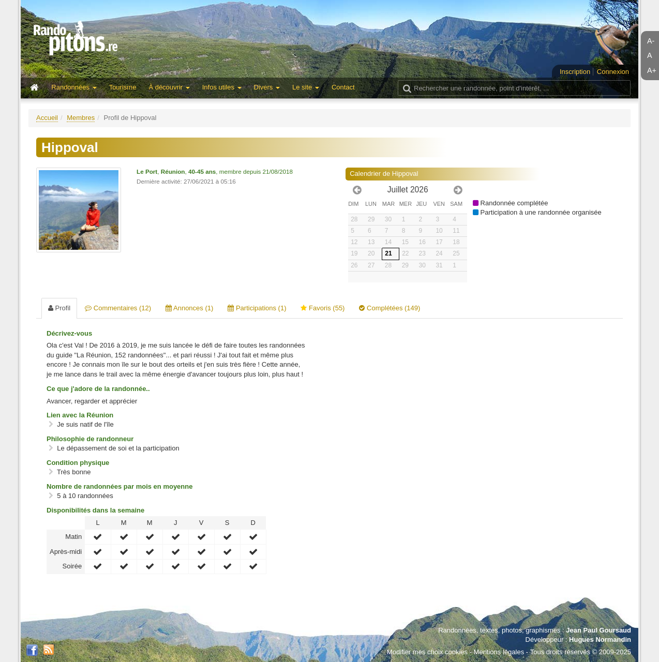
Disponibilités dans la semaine (95, 510)
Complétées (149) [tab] (389, 308)
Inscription (575, 72)
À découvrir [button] (168, 87)
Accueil (47, 118)
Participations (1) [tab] (257, 308)
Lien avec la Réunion (80, 415)
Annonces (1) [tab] (189, 308)
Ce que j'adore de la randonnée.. (98, 389)
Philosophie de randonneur (90, 438)
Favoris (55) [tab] (323, 308)
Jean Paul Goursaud (598, 630)
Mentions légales (499, 652)
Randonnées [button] (73, 87)
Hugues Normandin (600, 639)
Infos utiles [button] (222, 87)
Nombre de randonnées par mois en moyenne (119, 486)
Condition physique (78, 462)
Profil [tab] (59, 308)
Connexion (613, 72)
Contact (343, 87)
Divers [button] (267, 87)
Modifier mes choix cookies (427, 652)
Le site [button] (305, 87)
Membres (81, 118)
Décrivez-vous (69, 333)
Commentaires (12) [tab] (118, 308)
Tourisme (123, 87)
